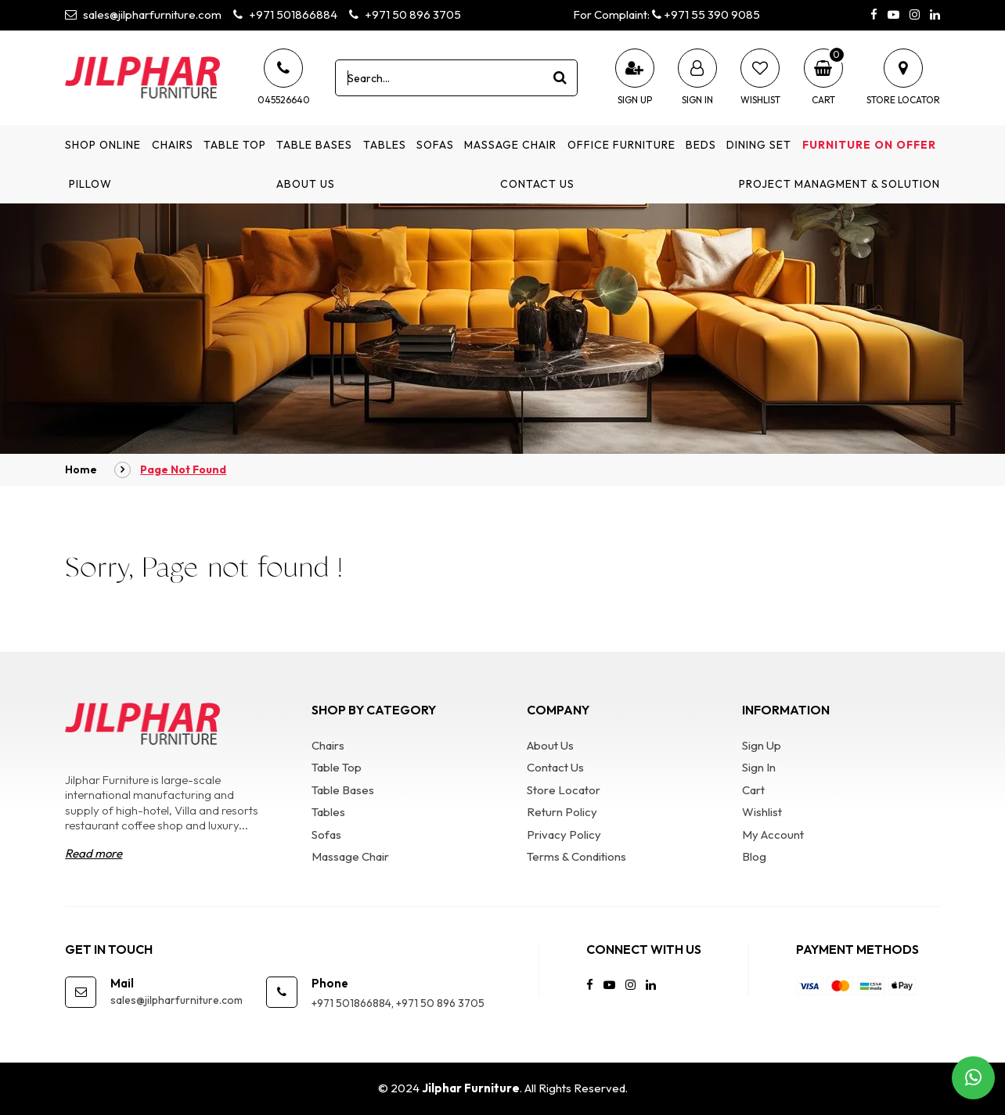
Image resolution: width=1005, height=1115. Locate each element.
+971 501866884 (285, 14)
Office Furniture (621, 145)
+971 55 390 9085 (706, 14)
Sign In (759, 767)
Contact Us (537, 184)
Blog (754, 856)
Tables (384, 145)
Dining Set (758, 145)
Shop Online (103, 145)
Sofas (435, 145)
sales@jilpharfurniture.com (143, 14)
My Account (773, 834)
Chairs (172, 145)
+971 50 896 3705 (405, 14)
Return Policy (562, 811)
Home (81, 469)
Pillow (90, 184)
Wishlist (762, 811)
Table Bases (314, 145)
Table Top (235, 145)
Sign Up (761, 745)
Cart (753, 789)
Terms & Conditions (576, 856)
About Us (305, 184)
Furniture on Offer (869, 145)
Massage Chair (510, 145)
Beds (701, 145)
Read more (93, 853)
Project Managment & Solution (839, 184)
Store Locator (563, 789)
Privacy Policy (564, 834)
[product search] (560, 77)
